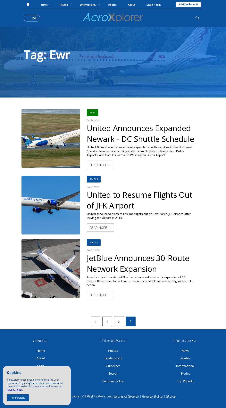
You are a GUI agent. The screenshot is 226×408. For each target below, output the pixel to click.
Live (32, 18)
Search (113, 373)
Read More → (100, 165)
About (131, 4)
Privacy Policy (14, 389)
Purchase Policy (113, 381)
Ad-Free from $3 (188, 4)
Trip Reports (185, 381)
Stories (185, 373)
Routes (185, 358)
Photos (112, 4)
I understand (18, 397)
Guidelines (113, 366)
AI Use (171, 396)
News (185, 350)
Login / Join (153, 4)
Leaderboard (113, 358)
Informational (185, 366)
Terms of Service (126, 396)
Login (41, 366)
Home (41, 350)
